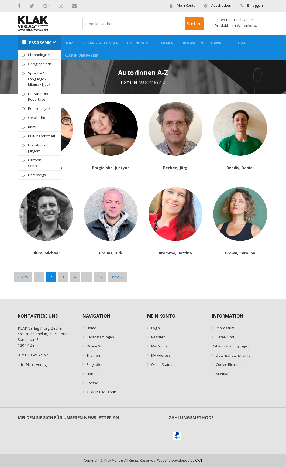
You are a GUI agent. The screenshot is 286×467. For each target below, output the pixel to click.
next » (117, 276)
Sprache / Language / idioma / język (39, 79)
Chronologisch (39, 54)
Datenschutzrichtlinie (233, 355)
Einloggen (251, 5)
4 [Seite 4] (75, 276)
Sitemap (222, 373)
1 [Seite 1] (39, 276)
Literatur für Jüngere (38, 148)
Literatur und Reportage (38, 96)
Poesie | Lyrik (39, 108)
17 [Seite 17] (100, 276)
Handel (218, 42)
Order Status (161, 364)
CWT (198, 460)
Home (69, 42)
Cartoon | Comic (36, 163)
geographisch (39, 64)
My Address (161, 355)
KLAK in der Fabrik (81, 55)
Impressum (225, 327)
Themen (166, 42)
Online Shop (139, 42)
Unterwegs (37, 174)
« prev (23, 276)
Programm (40, 42)
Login (155, 327)
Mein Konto (182, 5)
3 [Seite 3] (63, 276)
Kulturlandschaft (41, 136)
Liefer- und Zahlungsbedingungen (230, 342)
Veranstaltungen (101, 42)
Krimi (32, 126)
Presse (239, 42)
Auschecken (217, 5)
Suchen (194, 24)
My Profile (159, 346)
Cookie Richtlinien (230, 364)
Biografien (192, 42)
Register (158, 337)
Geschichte (37, 117)
